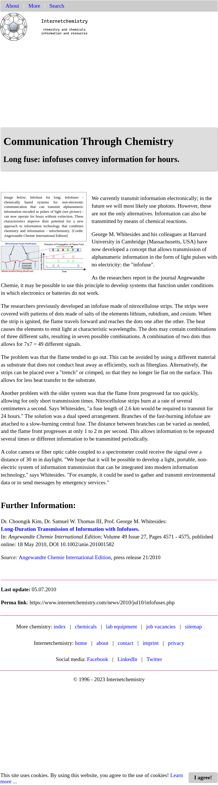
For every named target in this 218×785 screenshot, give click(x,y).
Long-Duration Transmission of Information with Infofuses (69, 529)
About (12, 6)
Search (56, 6)
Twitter (154, 659)
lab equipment (121, 627)
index (60, 627)
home (81, 643)
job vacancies (161, 627)
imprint (151, 643)
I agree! (203, 777)
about (102, 643)
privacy (176, 643)
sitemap (193, 627)
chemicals (86, 627)
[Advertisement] (109, 84)
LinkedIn (127, 659)
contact (125, 643)
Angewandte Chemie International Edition (65, 557)
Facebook (97, 659)
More (34, 6)
